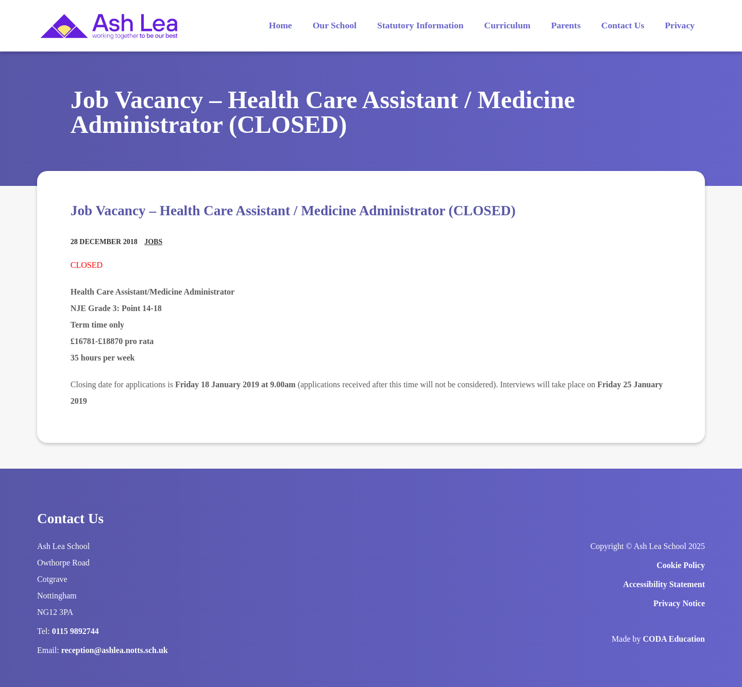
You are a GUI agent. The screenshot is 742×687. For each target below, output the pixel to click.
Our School (335, 25)
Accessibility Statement (664, 584)
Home (280, 25)
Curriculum (507, 25)
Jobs (153, 242)
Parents (565, 25)
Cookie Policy (680, 565)
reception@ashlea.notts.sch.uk (114, 650)
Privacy (680, 25)
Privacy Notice (679, 603)
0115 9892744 (75, 631)
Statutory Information (420, 25)
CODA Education (674, 638)
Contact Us (623, 25)
